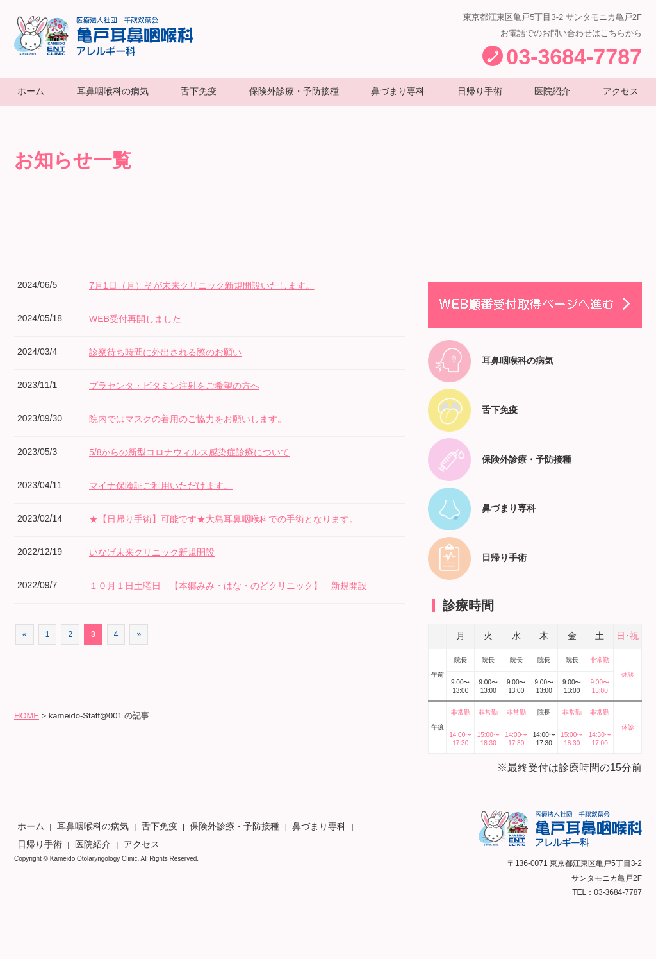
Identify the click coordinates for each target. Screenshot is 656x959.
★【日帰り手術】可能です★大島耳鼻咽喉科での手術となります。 (243, 530)
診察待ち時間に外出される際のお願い (176, 363)
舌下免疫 (199, 96)
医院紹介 (552, 96)
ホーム (32, 96)
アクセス (618, 96)
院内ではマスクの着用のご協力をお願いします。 (202, 430)
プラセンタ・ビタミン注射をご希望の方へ (186, 396)
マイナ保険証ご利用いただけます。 (171, 496)
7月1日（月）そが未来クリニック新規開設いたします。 (218, 296)
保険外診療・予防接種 (295, 96)
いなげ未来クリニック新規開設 (161, 563)
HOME (26, 740)
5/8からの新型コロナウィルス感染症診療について (203, 463)
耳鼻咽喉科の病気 (113, 96)
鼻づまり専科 (401, 96)
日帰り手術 (482, 96)
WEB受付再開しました (141, 330)
